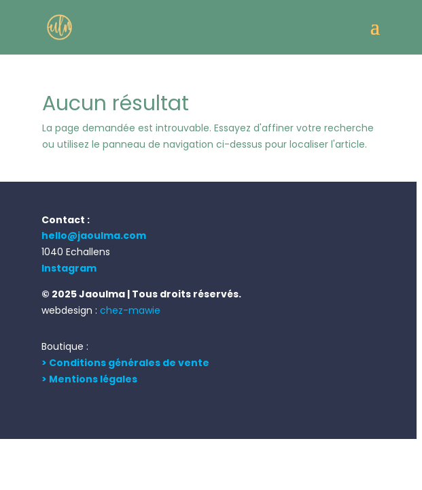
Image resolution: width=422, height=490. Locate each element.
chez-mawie (130, 310)
